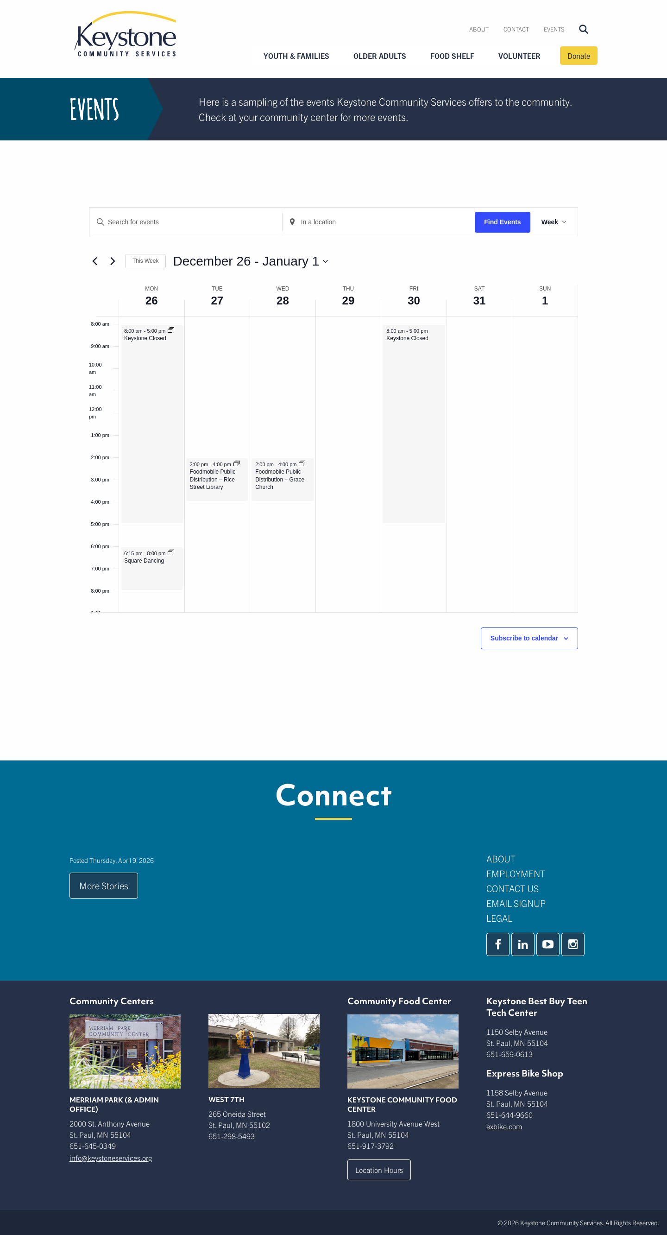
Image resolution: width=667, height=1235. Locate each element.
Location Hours (379, 1169)
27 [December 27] (217, 300)
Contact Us (512, 888)
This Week (145, 261)
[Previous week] (94, 261)
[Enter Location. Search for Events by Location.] (379, 222)
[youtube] (548, 944)
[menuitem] (479, 29)
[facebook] (498, 944)
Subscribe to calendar (524, 638)
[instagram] (573, 944)
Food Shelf (452, 55)
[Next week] (112, 261)
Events (554, 29)
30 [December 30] (414, 300)
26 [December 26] (151, 300)
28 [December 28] (283, 300)
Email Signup (516, 903)
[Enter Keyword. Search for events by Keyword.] (185, 222)
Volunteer (519, 55)
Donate (578, 55)
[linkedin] (523, 944)
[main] (333, 450)
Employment (515, 873)
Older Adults (379, 55)
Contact (516, 29)
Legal (499, 918)
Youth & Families (296, 55)
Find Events (502, 222)
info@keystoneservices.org (110, 1157)
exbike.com (504, 1126)
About (479, 29)
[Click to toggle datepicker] (250, 261)
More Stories (103, 885)
